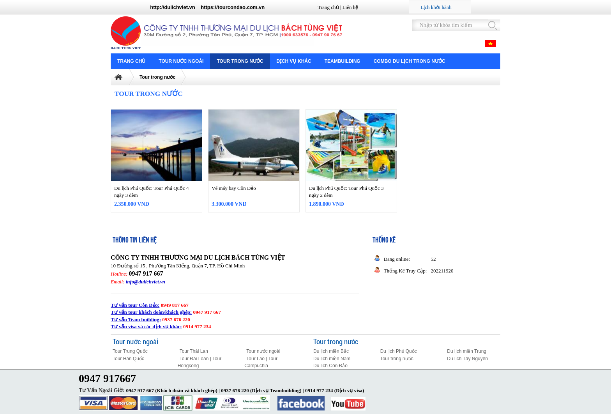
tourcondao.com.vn (241, 7)
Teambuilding (342, 61)
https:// (209, 7)
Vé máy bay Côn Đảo (234, 188)
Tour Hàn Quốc (128, 358)
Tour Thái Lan (194, 351)
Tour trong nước (240, 61)
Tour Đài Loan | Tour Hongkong (200, 362)
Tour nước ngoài (181, 61)
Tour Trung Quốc (130, 351)
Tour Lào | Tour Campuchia (260, 362)
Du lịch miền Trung (466, 351)
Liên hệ (350, 7)
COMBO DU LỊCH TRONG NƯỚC (409, 61)
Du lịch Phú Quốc (398, 351)
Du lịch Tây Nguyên (467, 358)
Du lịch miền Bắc (331, 351)
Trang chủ (328, 7)
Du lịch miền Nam (331, 358)
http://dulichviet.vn (172, 7)
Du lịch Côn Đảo (330, 365)
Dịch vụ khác (294, 61)
